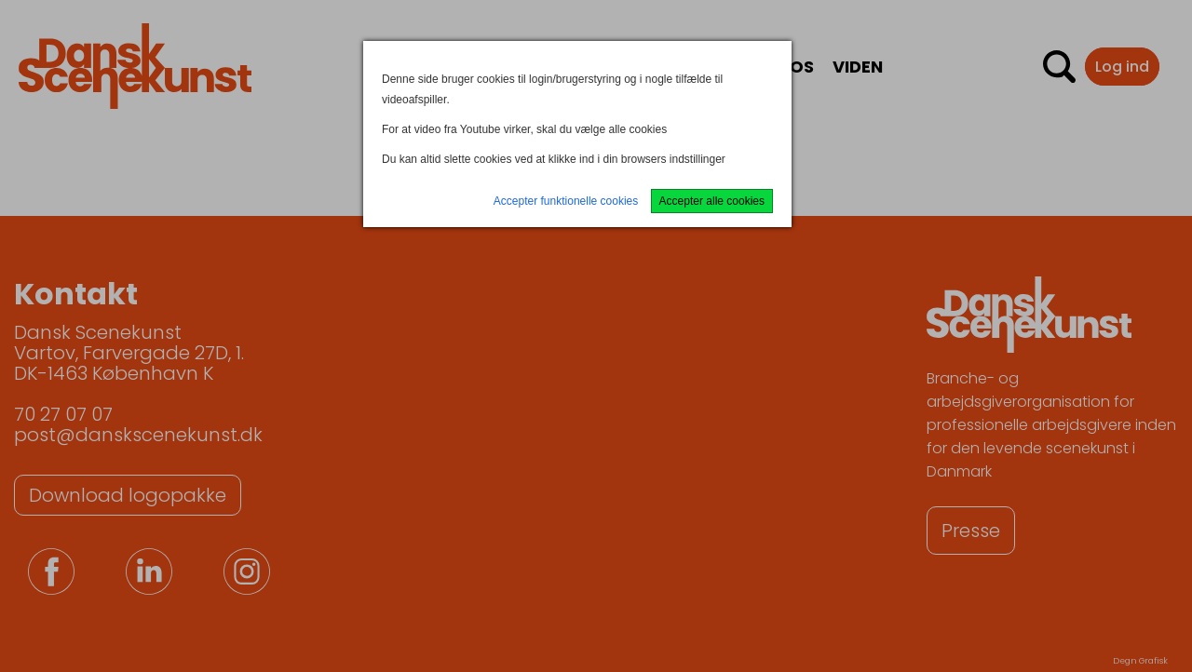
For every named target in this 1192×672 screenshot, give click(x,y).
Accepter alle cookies (712, 201)
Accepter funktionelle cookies (566, 201)
